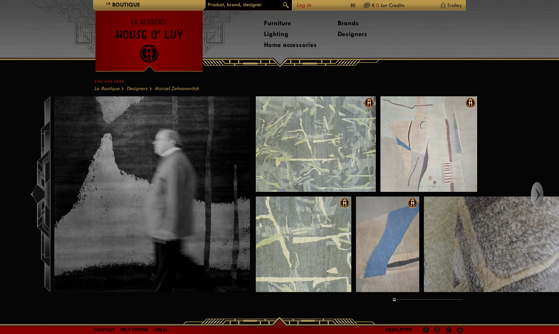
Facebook (426, 330)
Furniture (277, 23)
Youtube (460, 330)
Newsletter (398, 329)
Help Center (134, 329)
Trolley (454, 5)
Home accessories (290, 45)
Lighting (276, 34)
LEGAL (161, 329)
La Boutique (107, 88)
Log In (303, 5)
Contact (104, 329)
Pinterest (437, 330)
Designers (352, 34)
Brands (348, 23)
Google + (450, 330)
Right (544, 195)
